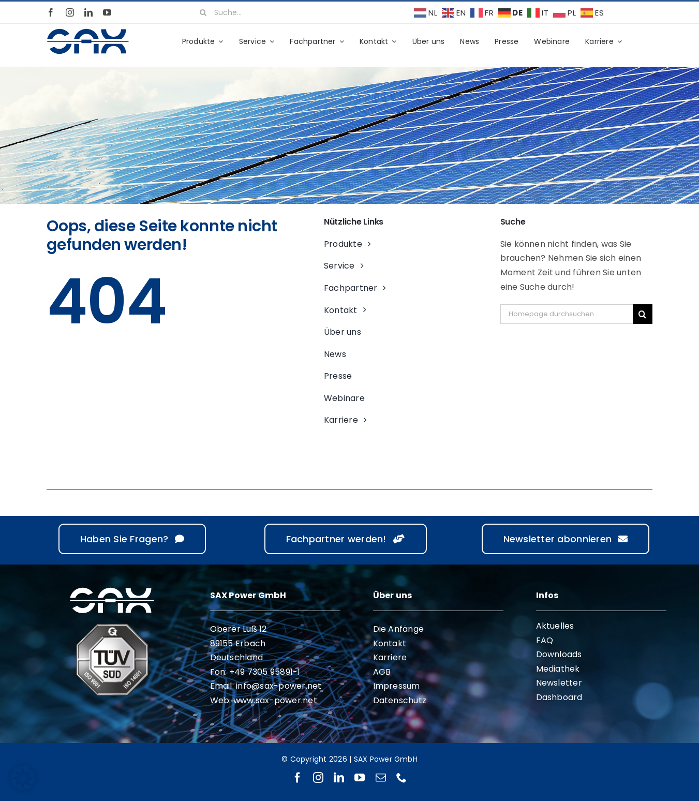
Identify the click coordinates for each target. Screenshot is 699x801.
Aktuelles (555, 626)
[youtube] (107, 12)
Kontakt (390, 643)
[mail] (381, 778)
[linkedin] (88, 12)
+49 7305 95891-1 (265, 672)
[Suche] (203, 12)
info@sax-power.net (278, 686)
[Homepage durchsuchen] (566, 314)
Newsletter (559, 683)
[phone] (401, 778)
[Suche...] (297, 12)
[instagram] (70, 12)
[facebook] (51, 12)
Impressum (396, 686)
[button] (23, 778)
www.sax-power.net (275, 700)
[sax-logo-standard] (88, 30)
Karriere (390, 657)
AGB (382, 672)
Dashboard (559, 697)
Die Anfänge (398, 629)
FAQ (545, 640)
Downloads (559, 654)
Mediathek (558, 669)
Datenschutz (400, 700)
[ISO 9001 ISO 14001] (112, 627)
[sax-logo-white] (112, 589)
